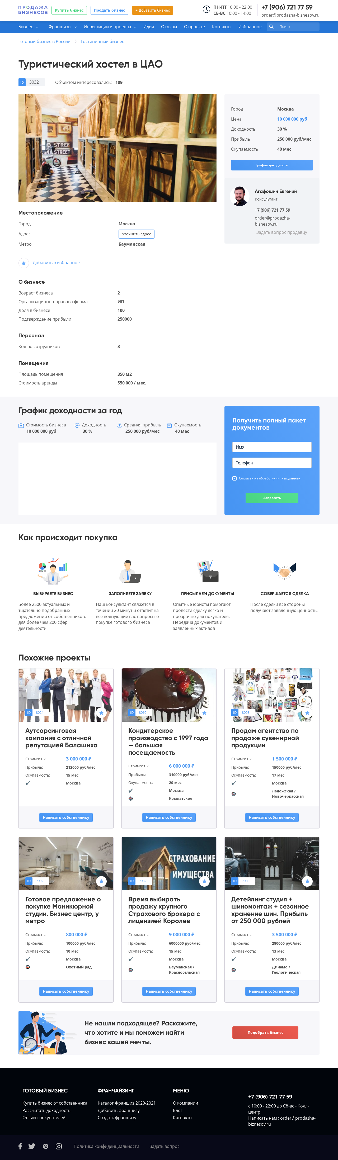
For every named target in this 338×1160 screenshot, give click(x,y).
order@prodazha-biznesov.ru (290, 15)
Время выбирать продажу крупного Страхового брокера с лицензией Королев (164, 910)
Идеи (148, 27)
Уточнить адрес (136, 233)
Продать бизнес (109, 10)
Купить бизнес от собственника (54, 1103)
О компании (185, 1103)
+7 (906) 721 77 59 (287, 7)
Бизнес (25, 27)
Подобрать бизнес (265, 1032)
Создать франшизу (117, 1117)
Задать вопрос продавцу (281, 232)
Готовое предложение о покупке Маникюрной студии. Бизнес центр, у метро (63, 910)
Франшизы (60, 27)
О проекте (194, 27)
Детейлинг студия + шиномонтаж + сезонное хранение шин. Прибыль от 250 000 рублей (270, 910)
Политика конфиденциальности (106, 1146)
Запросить (272, 498)
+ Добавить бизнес (152, 10)
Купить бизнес (69, 10)
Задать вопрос (165, 1146)
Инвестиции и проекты (107, 27)
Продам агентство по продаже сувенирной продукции (265, 738)
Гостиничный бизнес (102, 41)
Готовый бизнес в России (44, 41)
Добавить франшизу (119, 1110)
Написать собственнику (66, 817)
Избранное (250, 27)
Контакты (221, 27)
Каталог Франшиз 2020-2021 (127, 1103)
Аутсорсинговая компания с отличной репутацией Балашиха (61, 738)
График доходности (272, 165)
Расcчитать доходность (46, 1110)
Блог (177, 1110)
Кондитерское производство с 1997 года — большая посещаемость (168, 741)
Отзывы (169, 27)
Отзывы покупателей (43, 1117)
